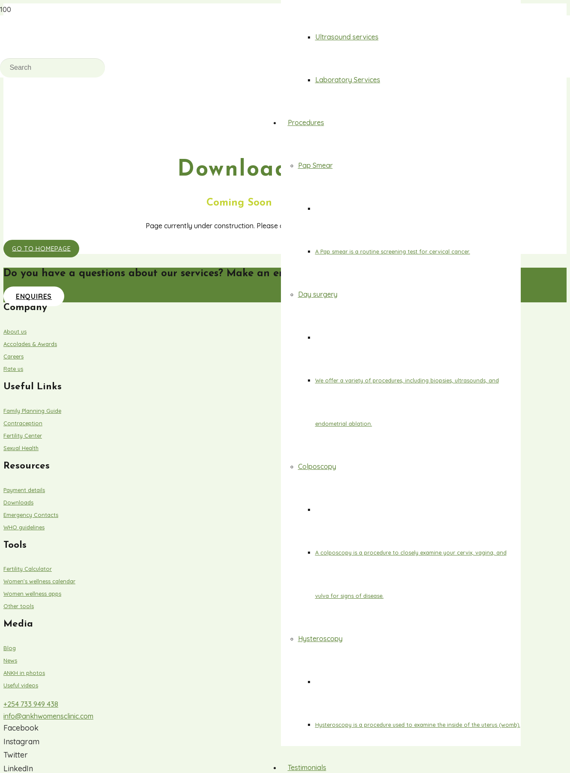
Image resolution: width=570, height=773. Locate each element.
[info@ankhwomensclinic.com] (239, 716)
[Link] (157, 114)
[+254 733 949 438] (239, 704)
